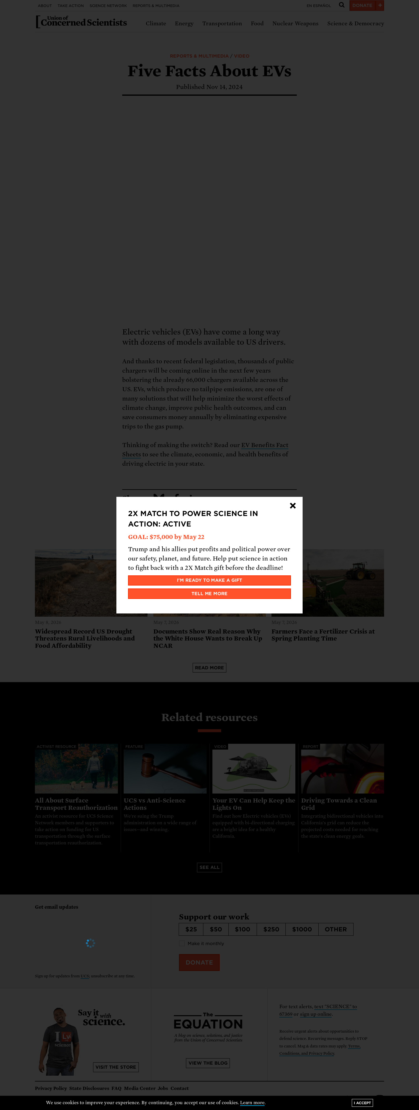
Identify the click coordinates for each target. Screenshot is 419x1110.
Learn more (252, 1102)
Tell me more (209, 593)
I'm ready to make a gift (209, 580)
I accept (362, 1103)
